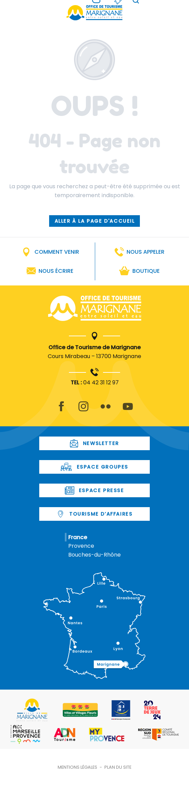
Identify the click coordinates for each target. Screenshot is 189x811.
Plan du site (117, 767)
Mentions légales (77, 767)
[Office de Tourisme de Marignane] (94, 12)
